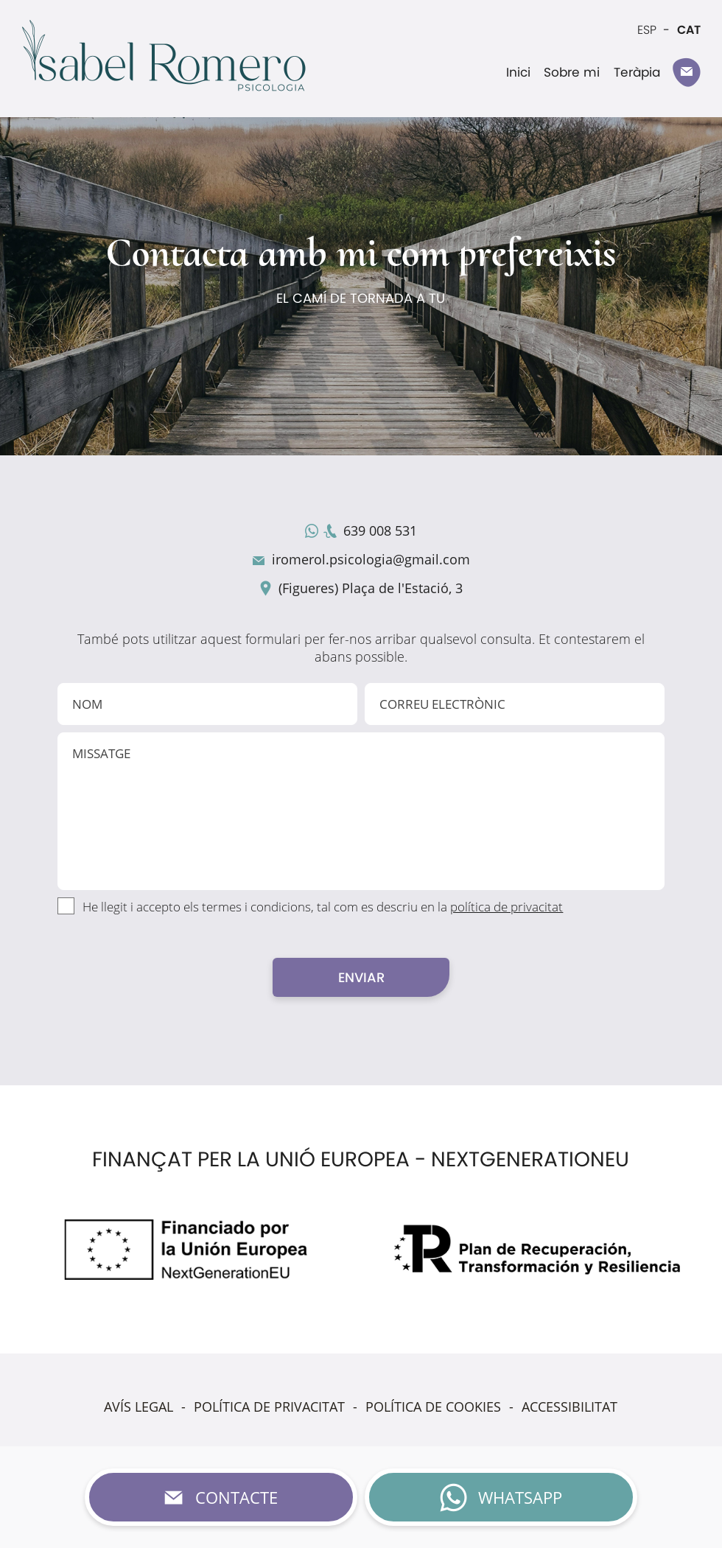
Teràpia (637, 72)
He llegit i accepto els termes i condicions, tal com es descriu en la (323, 906)
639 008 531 (380, 530)
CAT (689, 29)
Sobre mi (572, 72)
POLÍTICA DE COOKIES (433, 1406)
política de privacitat (506, 906)
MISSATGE (360, 811)
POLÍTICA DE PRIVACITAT (269, 1406)
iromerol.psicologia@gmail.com (371, 559)
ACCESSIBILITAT (569, 1406)
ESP (646, 29)
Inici (518, 72)
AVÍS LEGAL (138, 1406)
